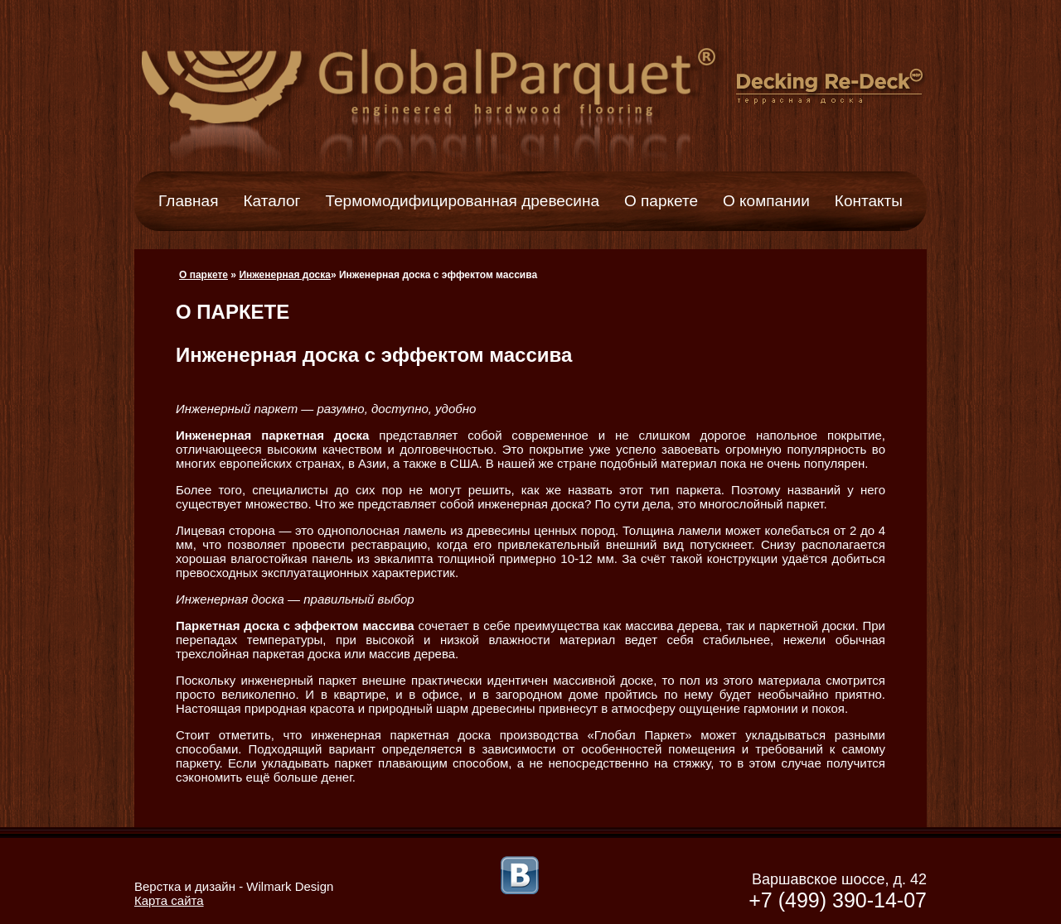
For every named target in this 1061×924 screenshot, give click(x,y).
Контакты (869, 200)
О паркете (661, 200)
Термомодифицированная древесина (463, 200)
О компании (766, 200)
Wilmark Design (289, 886)
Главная (188, 200)
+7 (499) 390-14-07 (838, 900)
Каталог (271, 200)
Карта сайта (169, 900)
